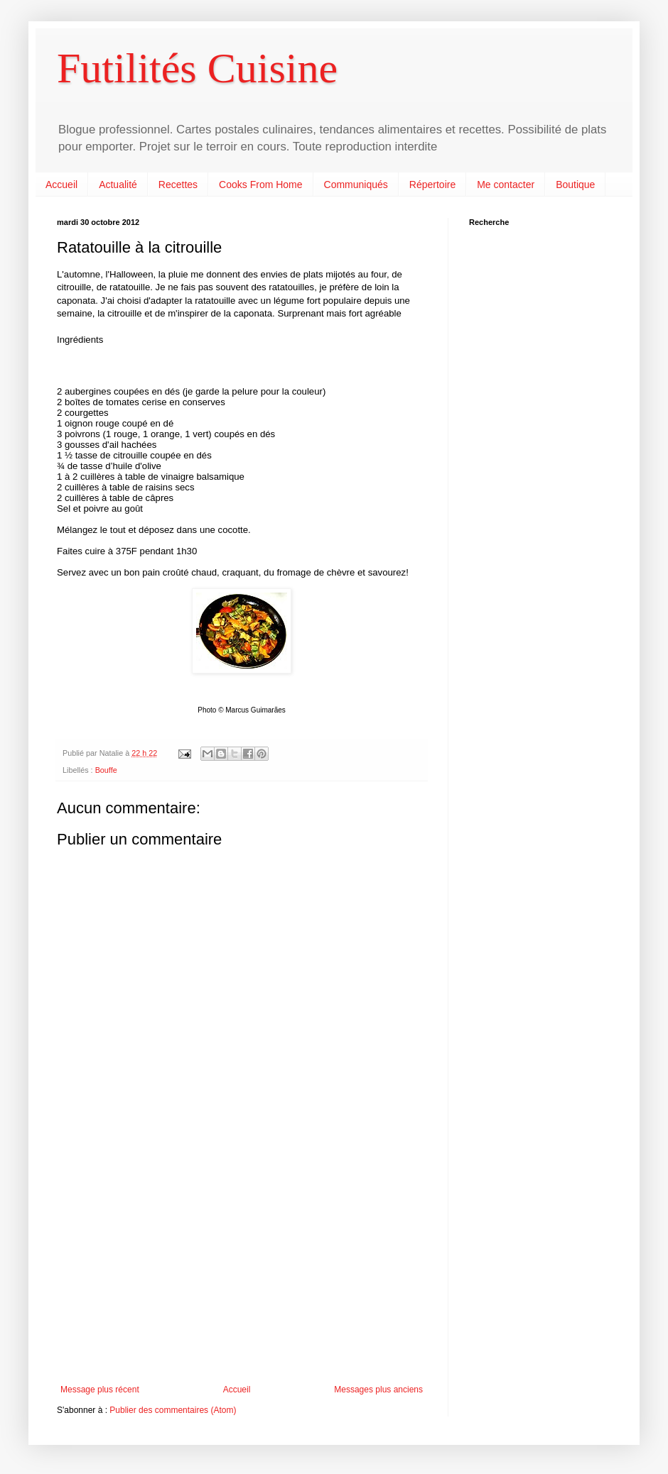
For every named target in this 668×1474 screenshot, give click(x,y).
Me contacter (505, 184)
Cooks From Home (260, 184)
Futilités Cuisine (197, 68)
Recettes (178, 184)
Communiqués (356, 184)
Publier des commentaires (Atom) (172, 1410)
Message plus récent (99, 1390)
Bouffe (106, 770)
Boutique (575, 184)
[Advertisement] (241, 1267)
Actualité (118, 184)
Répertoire (432, 184)
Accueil (61, 184)
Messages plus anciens (378, 1390)
